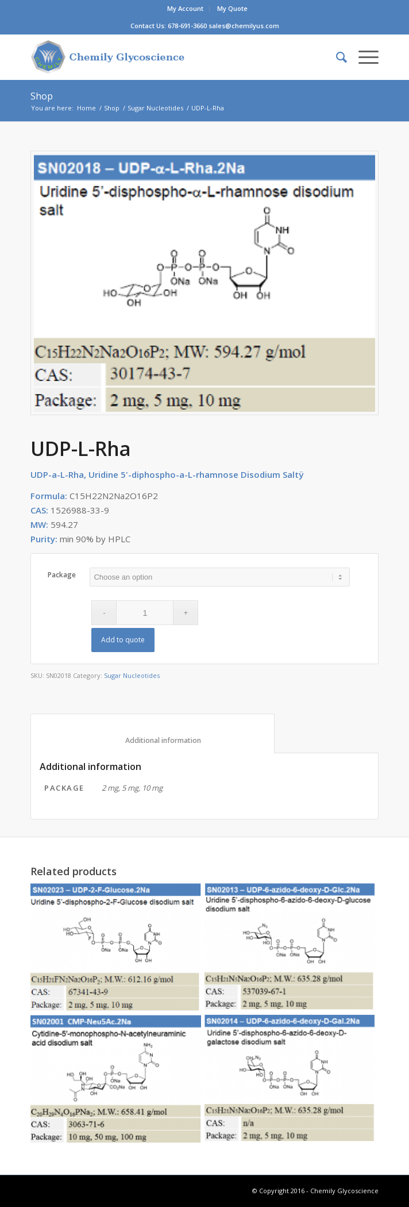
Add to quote (123, 640)
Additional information (153, 740)
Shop (41, 96)
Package (62, 575)
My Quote (232, 8)
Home (86, 108)
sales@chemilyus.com (244, 25)
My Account (185, 8)
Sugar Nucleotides (155, 108)
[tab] (152, 734)
